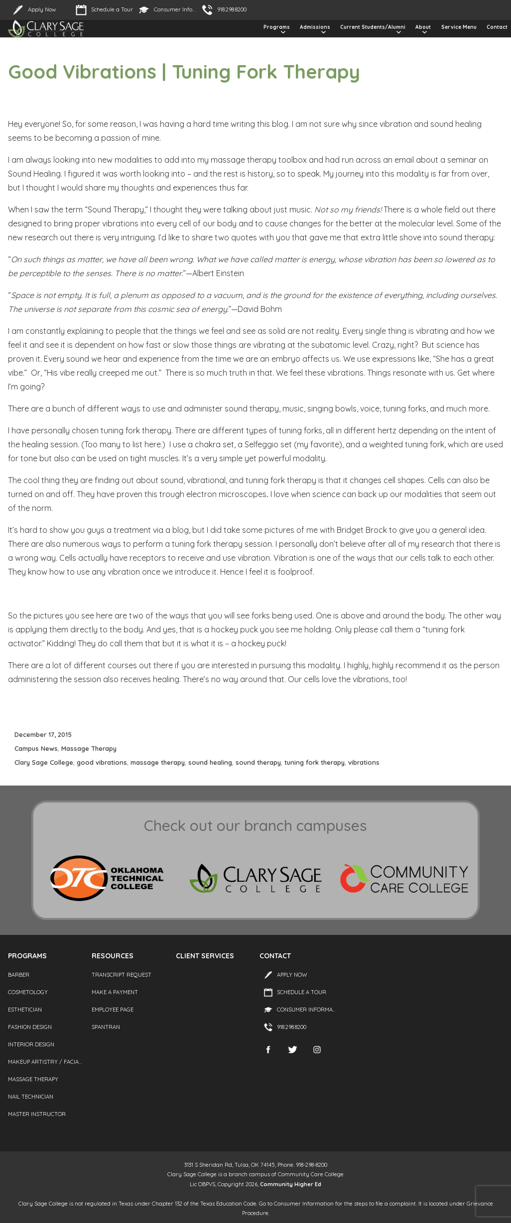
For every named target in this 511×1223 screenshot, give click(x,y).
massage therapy (157, 762)
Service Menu (459, 27)
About (423, 27)
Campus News (36, 748)
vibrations (364, 762)
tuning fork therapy (314, 762)
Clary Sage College (43, 762)
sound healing (210, 762)
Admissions (315, 27)
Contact (497, 27)
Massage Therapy (89, 748)
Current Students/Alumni (372, 27)
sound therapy (258, 762)
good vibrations (102, 762)
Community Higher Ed (290, 1184)
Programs (276, 27)
